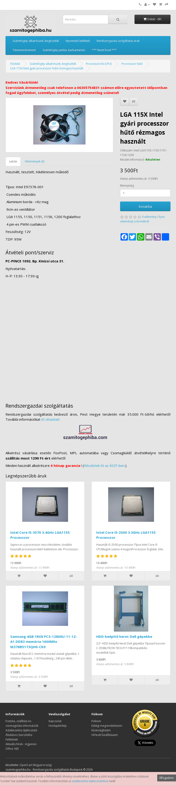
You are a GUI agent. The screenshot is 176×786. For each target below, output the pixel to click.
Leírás (13, 161)
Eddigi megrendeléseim (106, 726)
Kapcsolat (55, 721)
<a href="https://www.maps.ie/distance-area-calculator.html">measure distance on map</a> (88, 338)
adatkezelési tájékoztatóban (90, 781)
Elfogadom (167, 778)
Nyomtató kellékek (78, 41)
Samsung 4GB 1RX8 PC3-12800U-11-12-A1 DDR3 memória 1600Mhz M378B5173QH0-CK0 (43, 641)
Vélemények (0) (34, 161)
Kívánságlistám (101, 730)
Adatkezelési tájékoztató (21, 730)
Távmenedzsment (24, 50)
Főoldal (15, 64)
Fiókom (96, 721)
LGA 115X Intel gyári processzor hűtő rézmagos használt (46, 68)
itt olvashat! (50, 419)
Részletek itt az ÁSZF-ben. (104, 465)
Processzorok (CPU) (99, 64)
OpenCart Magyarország (35, 765)
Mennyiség (127, 185)
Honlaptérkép (58, 726)
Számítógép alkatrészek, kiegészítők (36, 41)
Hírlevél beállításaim (104, 735)
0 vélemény (149, 217)
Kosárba (145, 206)
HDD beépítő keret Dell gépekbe (124, 636)
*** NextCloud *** (104, 50)
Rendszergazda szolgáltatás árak (118, 41)
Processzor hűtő (132, 64)
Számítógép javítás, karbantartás (64, 50)
